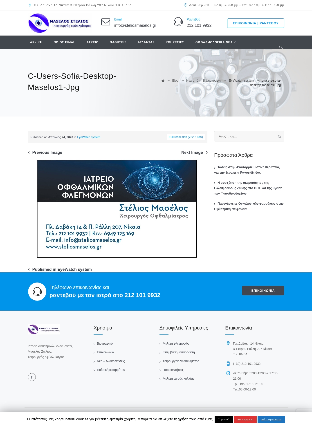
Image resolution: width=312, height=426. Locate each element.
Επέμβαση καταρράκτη (179, 352)
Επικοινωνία (105, 352)
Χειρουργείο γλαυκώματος (181, 361)
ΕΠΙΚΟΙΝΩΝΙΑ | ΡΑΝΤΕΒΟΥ (255, 23)
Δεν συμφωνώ (245, 419)
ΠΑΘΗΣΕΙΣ (118, 42)
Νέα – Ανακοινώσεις (111, 361)
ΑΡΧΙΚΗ (36, 42)
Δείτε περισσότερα (271, 419)
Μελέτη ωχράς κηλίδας (178, 378)
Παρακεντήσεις (173, 370)
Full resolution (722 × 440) (186, 137)
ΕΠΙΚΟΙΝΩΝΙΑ (263, 290)
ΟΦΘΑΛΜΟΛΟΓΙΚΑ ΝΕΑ (214, 42)
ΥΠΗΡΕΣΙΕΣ (175, 42)
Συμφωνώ (223, 419)
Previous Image (47, 152)
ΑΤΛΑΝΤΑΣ (146, 42)
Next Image (192, 152)
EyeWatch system (88, 137)
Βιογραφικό (105, 343)
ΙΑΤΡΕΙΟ (92, 42)
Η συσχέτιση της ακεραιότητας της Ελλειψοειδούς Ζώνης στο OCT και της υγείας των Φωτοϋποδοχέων (248, 188)
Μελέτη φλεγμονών (176, 343)
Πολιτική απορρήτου (111, 370)
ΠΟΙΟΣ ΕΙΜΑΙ (64, 42)
